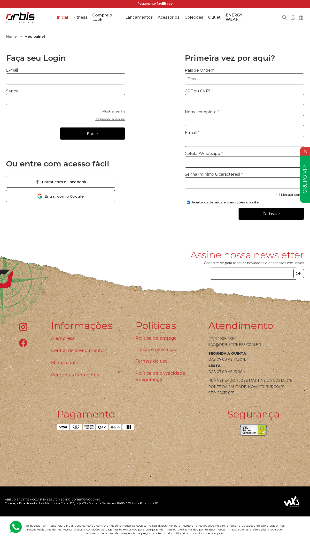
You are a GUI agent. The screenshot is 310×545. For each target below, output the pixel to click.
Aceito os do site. (223, 204)
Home (11, 36)
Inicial (62, 17)
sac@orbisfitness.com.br (234, 345)
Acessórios (168, 17)
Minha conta (64, 363)
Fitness (80, 17)
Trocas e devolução (156, 349)
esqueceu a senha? (110, 119)
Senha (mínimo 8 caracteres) (214, 174)
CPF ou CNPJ (199, 91)
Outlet (214, 17)
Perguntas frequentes (75, 375)
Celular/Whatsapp (204, 153)
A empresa (63, 338)
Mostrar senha (113, 111)
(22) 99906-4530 (222, 338)
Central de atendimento (77, 350)
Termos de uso (151, 361)
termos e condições (227, 202)
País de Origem (200, 70)
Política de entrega (156, 338)
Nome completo (202, 112)
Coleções (194, 17)
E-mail (65, 76)
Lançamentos (139, 17)
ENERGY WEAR (234, 17)
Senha (12, 91)
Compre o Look (102, 17)
